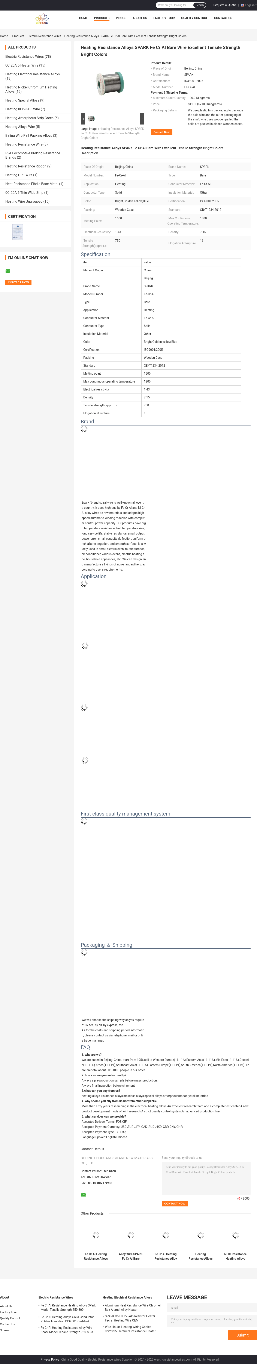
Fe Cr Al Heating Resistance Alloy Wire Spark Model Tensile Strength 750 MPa (67, 1330)
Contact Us (223, 18)
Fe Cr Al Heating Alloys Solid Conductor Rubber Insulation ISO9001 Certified (67, 1319)
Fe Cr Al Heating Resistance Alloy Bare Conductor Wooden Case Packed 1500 (165, 1256)
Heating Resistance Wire (24, 144)
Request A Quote (224, 5)
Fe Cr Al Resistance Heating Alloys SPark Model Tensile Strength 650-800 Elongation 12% (68, 1308)
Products (101, 18)
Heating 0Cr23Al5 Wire (22, 109)
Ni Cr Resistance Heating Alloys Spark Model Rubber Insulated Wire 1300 (235, 1256)
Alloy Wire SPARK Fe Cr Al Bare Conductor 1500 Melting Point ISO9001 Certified (131, 1256)
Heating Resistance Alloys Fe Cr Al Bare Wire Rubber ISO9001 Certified (200, 1256)
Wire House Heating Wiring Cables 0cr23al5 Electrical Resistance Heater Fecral (130, 1329)
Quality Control (194, 18)
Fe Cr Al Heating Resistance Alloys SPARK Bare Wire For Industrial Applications (96, 1256)
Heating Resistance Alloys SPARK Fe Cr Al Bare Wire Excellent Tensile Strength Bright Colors (112, 133)
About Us (140, 18)
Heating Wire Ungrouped (23, 201)
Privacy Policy (50, 1359)
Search (200, 5)
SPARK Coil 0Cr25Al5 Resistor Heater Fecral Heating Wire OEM (130, 1318)
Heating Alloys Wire (20, 127)
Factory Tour (164, 18)
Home (83, 18)
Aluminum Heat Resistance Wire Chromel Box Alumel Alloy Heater (133, 1307)
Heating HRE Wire (18, 175)
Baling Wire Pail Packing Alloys (28, 136)
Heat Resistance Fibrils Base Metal (31, 184)
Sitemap (5, 1330)
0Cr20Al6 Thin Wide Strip (24, 193)
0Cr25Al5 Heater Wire (21, 65)
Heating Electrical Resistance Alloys (32, 74)
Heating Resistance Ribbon (25, 166)
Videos (121, 18)
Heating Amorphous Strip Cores (29, 118)
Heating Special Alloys (22, 100)
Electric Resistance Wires (44, 36)
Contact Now (162, 132)
